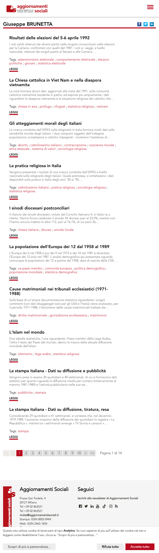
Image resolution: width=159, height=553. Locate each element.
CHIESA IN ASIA (27, 106)
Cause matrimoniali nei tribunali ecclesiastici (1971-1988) (58, 291)
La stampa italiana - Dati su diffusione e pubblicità (57, 370)
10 (79, 453)
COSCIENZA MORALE (101, 145)
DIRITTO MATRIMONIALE (32, 315)
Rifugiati (59, 106)
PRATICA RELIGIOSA (63, 187)
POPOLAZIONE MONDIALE (25, 272)
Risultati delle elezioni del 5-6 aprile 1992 (49, 37)
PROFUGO (46, 106)
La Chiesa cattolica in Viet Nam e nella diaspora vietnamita (55, 82)
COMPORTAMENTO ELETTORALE (75, 59)
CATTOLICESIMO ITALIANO (45, 145)
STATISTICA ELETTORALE (52, 63)
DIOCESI (46, 230)
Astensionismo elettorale (36, 59)
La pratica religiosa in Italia (35, 165)
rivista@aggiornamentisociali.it (39, 515)
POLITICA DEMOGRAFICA (90, 268)
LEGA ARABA (43, 354)
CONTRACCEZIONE (75, 145)
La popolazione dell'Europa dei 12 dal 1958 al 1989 (59, 246)
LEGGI (13, 69)
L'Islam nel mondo (27, 332)
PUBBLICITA (25, 392)
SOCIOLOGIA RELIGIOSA (72, 149)
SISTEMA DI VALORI (44, 149)
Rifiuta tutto (110, 547)
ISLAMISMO (25, 354)
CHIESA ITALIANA (28, 230)
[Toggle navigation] (150, 7)
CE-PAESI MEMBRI (30, 268)
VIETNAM (102, 106)
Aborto (23, 145)
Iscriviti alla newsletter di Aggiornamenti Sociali (108, 498)
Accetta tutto (139, 547)
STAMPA (40, 392)
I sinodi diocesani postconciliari (39, 208)
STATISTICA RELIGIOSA (81, 106)
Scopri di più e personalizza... (29, 547)
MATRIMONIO (98, 315)
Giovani (30, 63)
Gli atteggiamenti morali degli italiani (45, 123)
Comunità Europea (58, 268)
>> (92, 453)
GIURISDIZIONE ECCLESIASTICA (68, 315)
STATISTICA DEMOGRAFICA (61, 272)
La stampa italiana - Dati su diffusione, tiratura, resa (59, 409)
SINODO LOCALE (64, 230)
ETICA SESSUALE (19, 149)
